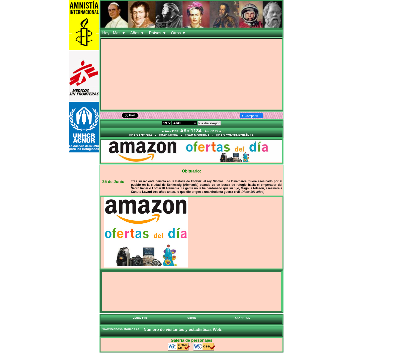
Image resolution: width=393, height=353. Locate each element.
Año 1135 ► (213, 131)
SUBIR (191, 318)
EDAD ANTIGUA (140, 135)
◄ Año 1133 (169, 131)
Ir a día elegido (209, 123)
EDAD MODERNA (197, 135)
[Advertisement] (191, 74)
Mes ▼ (120, 33)
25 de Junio (113, 182)
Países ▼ (158, 33)
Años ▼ (137, 33)
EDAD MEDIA (168, 135)
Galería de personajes (191, 340)
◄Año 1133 (140, 318)
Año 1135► (243, 318)
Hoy (105, 33)
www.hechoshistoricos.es (121, 329)
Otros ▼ (179, 33)
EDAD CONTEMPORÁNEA (235, 135)
